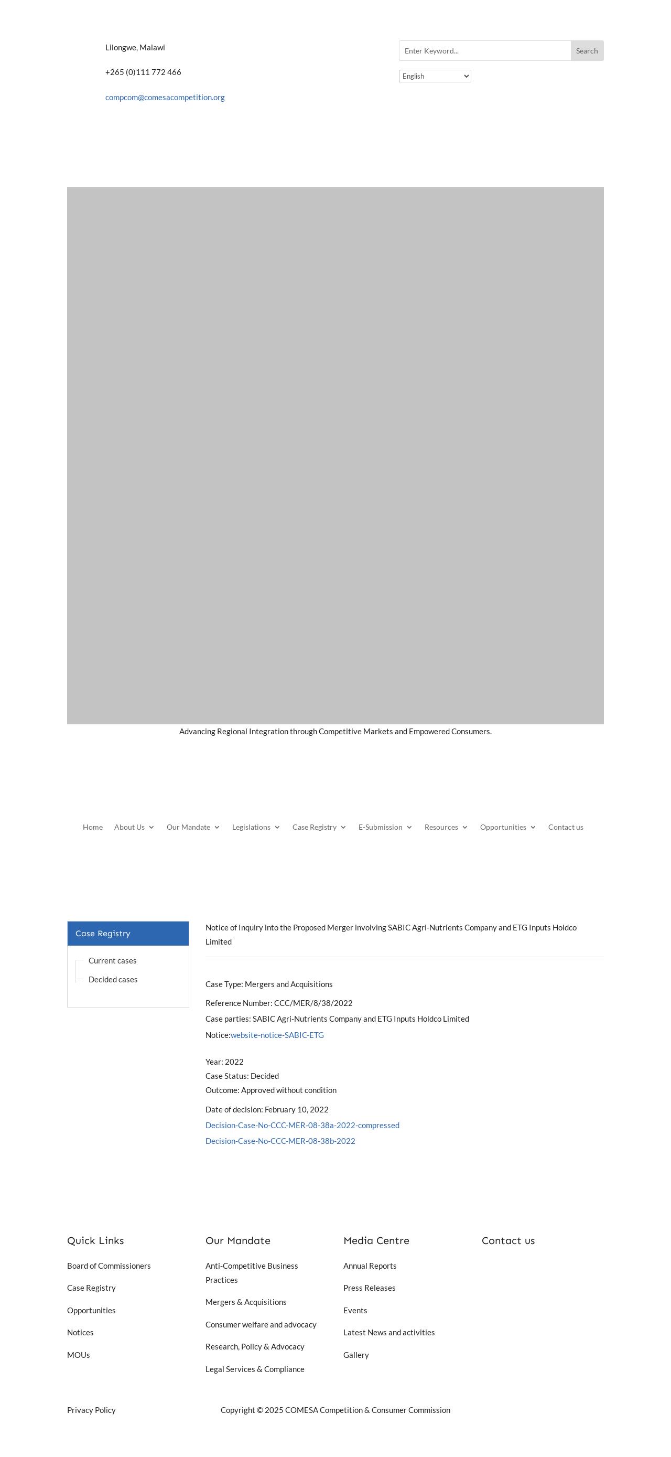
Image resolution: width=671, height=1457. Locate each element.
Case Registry (315, 827)
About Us (129, 827)
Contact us (565, 827)
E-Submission (381, 827)
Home (93, 827)
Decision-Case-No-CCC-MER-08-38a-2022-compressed (302, 1125)
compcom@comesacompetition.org (165, 97)
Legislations (251, 827)
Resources (441, 827)
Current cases (113, 960)
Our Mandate (188, 827)
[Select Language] (435, 76)
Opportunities (503, 827)
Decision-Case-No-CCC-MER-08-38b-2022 (280, 1140)
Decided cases (113, 979)
